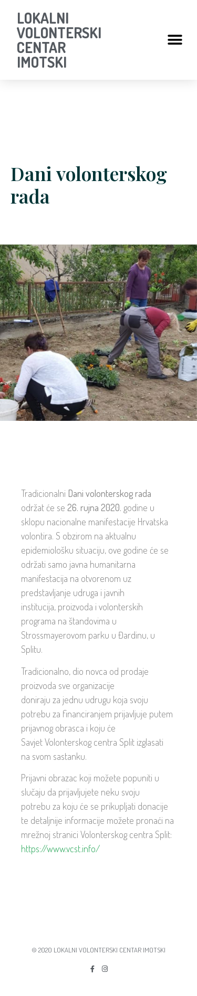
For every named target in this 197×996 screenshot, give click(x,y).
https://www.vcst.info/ (60, 848)
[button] (174, 40)
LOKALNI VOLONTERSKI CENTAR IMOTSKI (59, 39)
